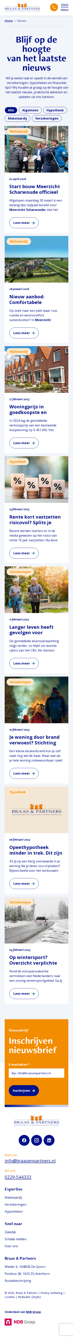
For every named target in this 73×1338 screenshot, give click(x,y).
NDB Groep (33, 1312)
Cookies (10, 1297)
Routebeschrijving (18, 1281)
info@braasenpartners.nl (30, 1160)
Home (9, 21)
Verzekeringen (15, 1204)
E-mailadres (19, 1064)
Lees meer (21, 223)
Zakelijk (10, 1232)
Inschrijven (21, 1090)
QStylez (36, 1297)
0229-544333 (18, 1177)
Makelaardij (13, 1197)
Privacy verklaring (51, 1293)
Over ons (11, 1246)
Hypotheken (14, 1211)
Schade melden (15, 1239)
